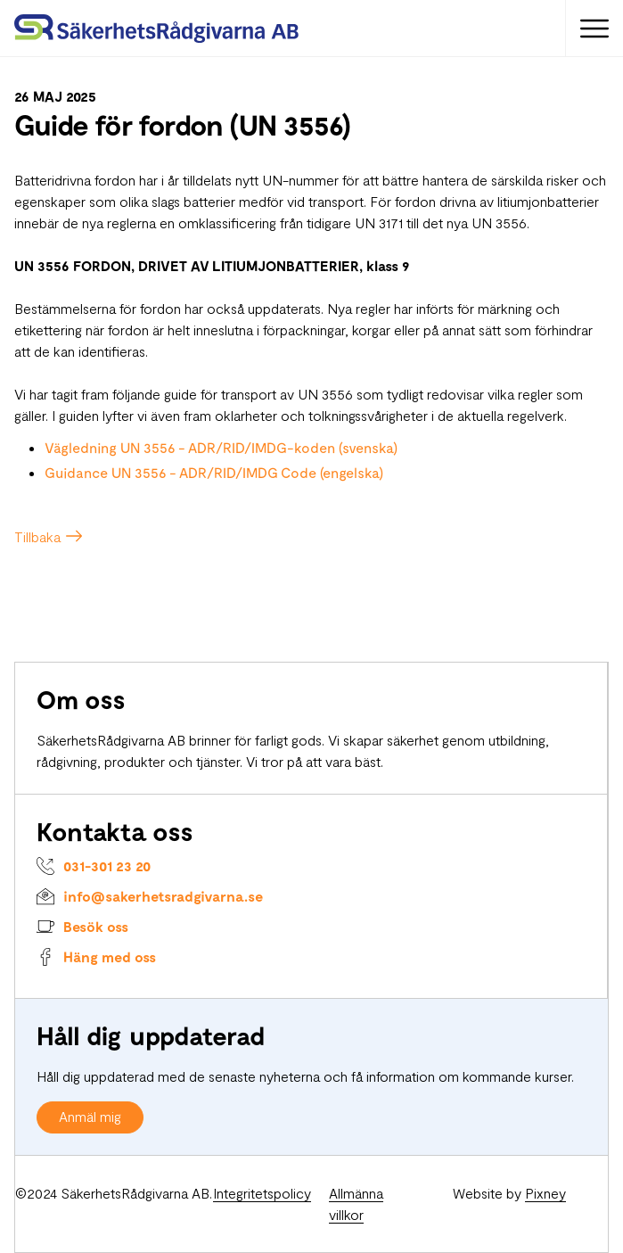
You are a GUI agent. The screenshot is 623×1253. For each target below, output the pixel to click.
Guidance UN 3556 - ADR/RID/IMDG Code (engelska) (214, 472)
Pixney (545, 1192)
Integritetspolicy (262, 1192)
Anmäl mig (90, 1116)
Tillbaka (37, 536)
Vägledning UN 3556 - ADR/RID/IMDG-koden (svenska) (221, 447)
